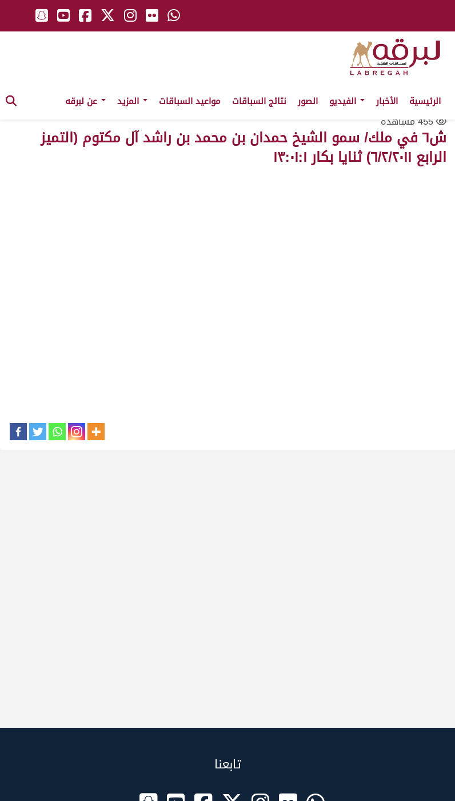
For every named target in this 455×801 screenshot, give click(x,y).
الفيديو (347, 101)
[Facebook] (18, 431)
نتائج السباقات (259, 101)
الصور (308, 101)
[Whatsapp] (57, 431)
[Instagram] (76, 431)
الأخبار (387, 101)
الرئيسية (425, 101)
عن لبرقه (85, 101)
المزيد (132, 101)
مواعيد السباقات (190, 101)
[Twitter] (37, 431)
